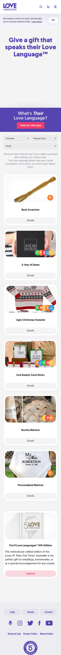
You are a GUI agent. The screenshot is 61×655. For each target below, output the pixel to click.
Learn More (37, 21)
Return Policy (46, 633)
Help (12, 612)
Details (30, 220)
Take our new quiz (30, 125)
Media (30, 612)
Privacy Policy (30, 633)
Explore (30, 573)
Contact (49, 612)
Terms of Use (14, 633)
